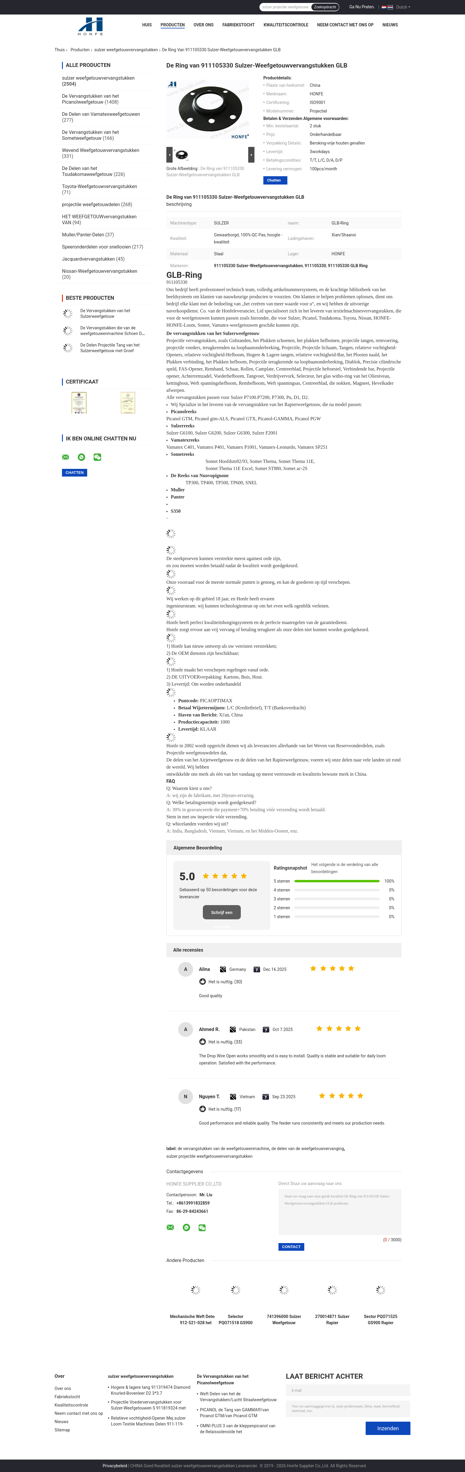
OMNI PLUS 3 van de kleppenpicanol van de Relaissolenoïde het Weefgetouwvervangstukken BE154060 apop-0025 (238, 1429)
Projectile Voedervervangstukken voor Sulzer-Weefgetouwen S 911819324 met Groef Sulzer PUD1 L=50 (148, 1406)
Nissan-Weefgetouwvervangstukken (99, 271)
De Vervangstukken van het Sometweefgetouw (90, 135)
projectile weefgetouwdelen (91, 204)
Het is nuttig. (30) (225, 981)
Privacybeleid (115, 1465)
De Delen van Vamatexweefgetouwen (101, 114)
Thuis (60, 49)
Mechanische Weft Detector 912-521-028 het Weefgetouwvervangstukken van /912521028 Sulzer (195, 1319)
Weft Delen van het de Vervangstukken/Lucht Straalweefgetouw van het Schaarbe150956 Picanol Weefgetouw (238, 1397)
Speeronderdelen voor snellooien (96, 247)
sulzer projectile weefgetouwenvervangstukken (209, 1156)
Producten (173, 25)
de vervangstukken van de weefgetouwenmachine (223, 1148)
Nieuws (390, 25)
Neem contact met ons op (345, 25)
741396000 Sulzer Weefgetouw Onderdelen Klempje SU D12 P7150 (284, 1319)
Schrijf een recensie (221, 914)
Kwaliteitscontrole (286, 25)
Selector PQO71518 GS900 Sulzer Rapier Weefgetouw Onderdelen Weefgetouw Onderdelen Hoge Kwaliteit (235, 1319)
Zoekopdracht (325, 7)
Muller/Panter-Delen (83, 235)
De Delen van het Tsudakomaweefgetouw (87, 171)
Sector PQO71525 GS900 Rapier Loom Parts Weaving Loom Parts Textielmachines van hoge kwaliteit (381, 1319)
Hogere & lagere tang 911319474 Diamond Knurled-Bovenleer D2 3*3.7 (150, 1390)
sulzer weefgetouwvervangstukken (126, 49)
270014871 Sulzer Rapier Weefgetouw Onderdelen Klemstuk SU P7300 (332, 1319)
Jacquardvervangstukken (88, 259)
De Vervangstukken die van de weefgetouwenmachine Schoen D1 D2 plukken (112, 333)
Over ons (204, 25)
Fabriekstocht (238, 25)
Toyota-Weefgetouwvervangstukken (99, 186)
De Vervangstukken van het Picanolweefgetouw (90, 99)
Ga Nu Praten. (362, 6)
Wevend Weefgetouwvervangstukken (100, 150)
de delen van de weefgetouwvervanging (307, 1148)
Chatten (274, 180)
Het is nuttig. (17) (224, 1109)
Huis (147, 25)
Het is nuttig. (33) (225, 1042)
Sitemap (62, 1430)
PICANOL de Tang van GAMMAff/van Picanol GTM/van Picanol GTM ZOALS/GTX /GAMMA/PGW (234, 1413)
